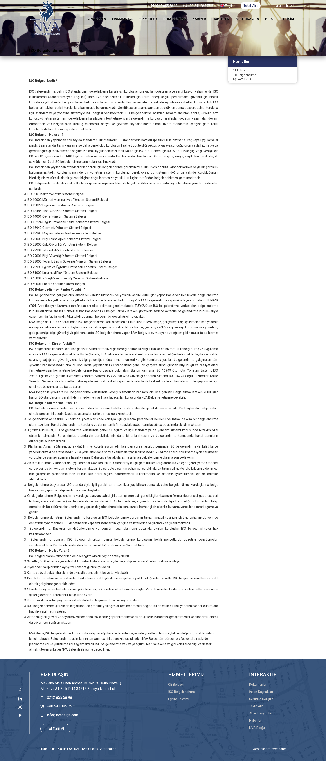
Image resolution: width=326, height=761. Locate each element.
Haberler (255, 721)
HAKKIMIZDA (122, 19)
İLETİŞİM (287, 19)
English (230, 6)
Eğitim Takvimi (247, 94)
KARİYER (199, 19)
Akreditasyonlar (260, 713)
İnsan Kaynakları (261, 692)
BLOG (269, 19)
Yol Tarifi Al (55, 729)
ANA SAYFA (97, 19)
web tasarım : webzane (269, 749)
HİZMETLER (148, 19)
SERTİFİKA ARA (247, 19)
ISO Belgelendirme (250, 83)
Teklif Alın (250, 6)
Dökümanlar (258, 685)
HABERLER (220, 19)
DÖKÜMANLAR (174, 19)
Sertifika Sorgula (261, 699)
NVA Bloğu (257, 728)
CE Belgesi (244, 73)
